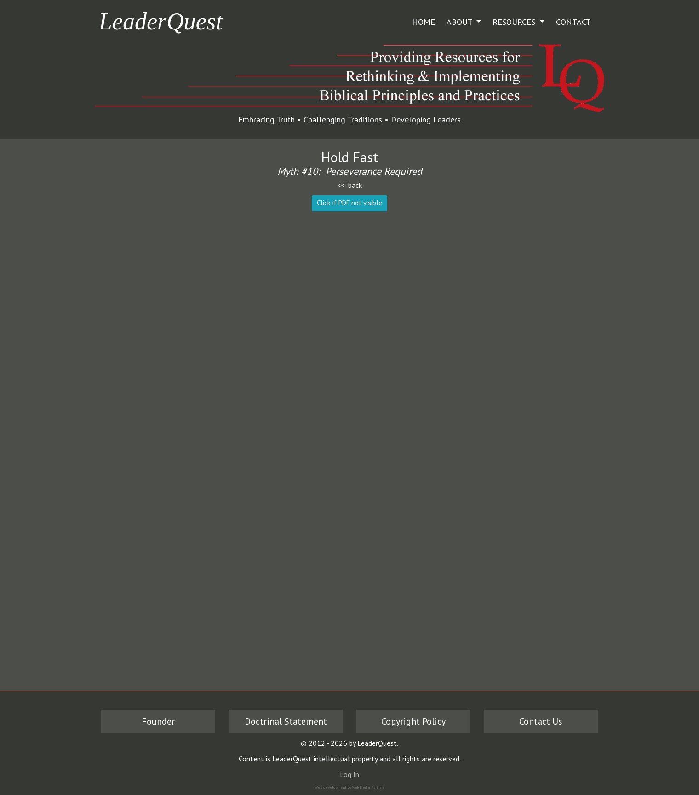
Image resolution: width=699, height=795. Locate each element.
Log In (349, 774)
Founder (158, 721)
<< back (349, 185)
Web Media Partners (368, 787)
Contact (573, 22)
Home (423, 22)
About (461, 22)
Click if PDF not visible (349, 202)
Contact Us (540, 721)
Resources (515, 22)
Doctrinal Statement (286, 721)
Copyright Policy (413, 721)
